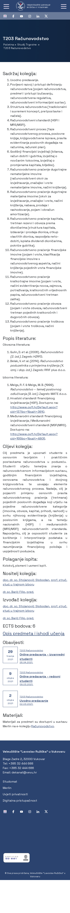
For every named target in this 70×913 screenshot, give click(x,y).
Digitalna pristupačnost (20, 801)
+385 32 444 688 (20, 763)
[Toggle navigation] (6, 6)
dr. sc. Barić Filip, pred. (18, 592)
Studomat (10, 782)
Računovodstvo (42, 726)
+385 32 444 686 (21, 768)
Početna (8, 44)
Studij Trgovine (27, 44)
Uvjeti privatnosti (15, 794)
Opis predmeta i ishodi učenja (34, 633)
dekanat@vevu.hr (24, 772)
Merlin (7, 788)
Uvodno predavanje (34, 701)
